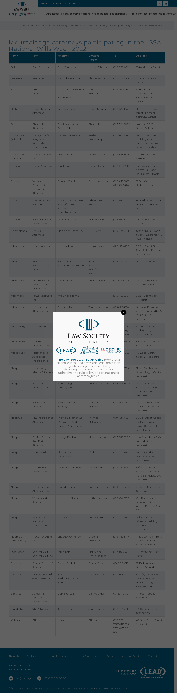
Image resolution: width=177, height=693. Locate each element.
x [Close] (123, 312)
